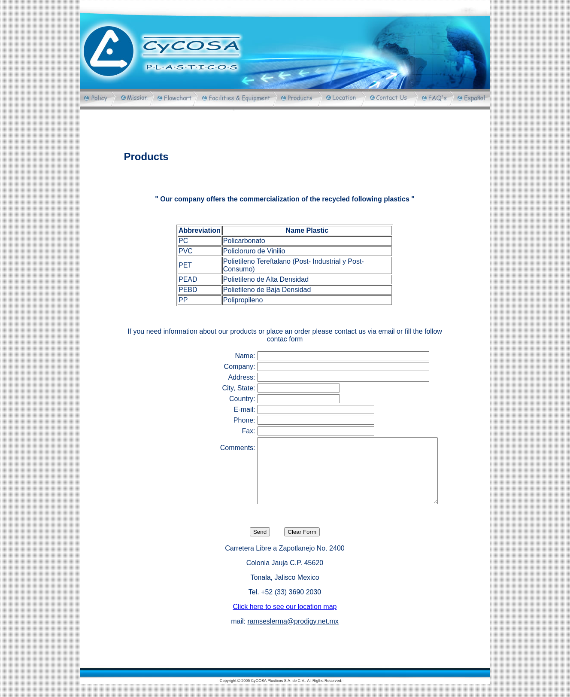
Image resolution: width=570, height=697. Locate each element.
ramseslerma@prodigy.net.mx (292, 634)
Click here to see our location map (285, 619)
